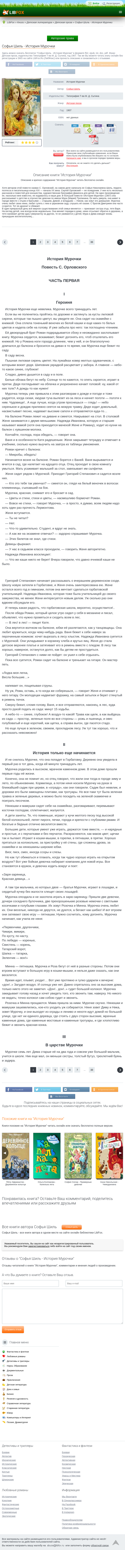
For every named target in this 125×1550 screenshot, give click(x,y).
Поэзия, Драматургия (17, 1422)
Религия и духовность (17, 1399)
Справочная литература (18, 1403)
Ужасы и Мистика (71, 1475)
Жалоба (58, 155)
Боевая (65, 1452)
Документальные (15, 1370)
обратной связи (100, 1545)
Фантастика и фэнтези (18, 1351)
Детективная (68, 1460)
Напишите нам (73, 158)
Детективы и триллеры (18, 1361)
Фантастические (10, 1504)
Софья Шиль (73, 89)
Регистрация (113, 3)
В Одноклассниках (107, 64)
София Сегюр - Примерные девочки (78, 1183)
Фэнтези (66, 1479)
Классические (9, 1468)
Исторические (9, 1464)
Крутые (6, 1472)
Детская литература (17, 1384)
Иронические (9, 1460)
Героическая (68, 1456)
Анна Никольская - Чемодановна (109, 1183)
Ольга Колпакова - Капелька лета (47, 1183)
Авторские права (62, 38)
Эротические (8, 1516)
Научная (66, 1468)
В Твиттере (46, 64)
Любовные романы (16, 1356)
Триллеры (7, 1475)
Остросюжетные (10, 1508)
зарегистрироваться (38, 1246)
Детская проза (74, 103)
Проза (10, 1375)
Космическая (69, 1464)
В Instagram (75, 64)
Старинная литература (18, 1408)
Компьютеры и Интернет (19, 1417)
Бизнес (10, 1394)
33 (91, 242)
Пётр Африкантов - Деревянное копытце (15, 1183)
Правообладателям (72, 1520)
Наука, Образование (17, 1366)
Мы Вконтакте (61, 72)
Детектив (7, 1456)
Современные (9, 1512)
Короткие (7, 1500)
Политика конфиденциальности (79, 1524)
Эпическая (67, 1483)
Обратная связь (70, 1527)
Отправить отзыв (13, 1330)
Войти (96, 3)
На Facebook (17, 64)
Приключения (13, 1380)
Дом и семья (13, 1389)
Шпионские (8, 1479)
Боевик (5, 1452)
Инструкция (72, 166)
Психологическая (71, 1472)
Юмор (10, 1413)
